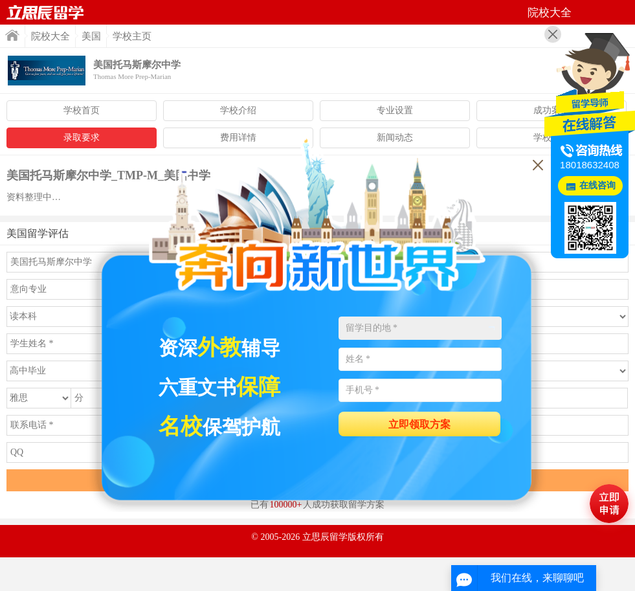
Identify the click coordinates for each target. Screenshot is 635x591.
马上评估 (609, 503)
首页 (45, 12)
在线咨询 (597, 185)
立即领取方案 (419, 424)
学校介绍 (238, 110)
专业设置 (395, 110)
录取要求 (81, 137)
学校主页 (132, 36)
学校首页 (81, 110)
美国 (91, 36)
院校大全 (50, 36)
